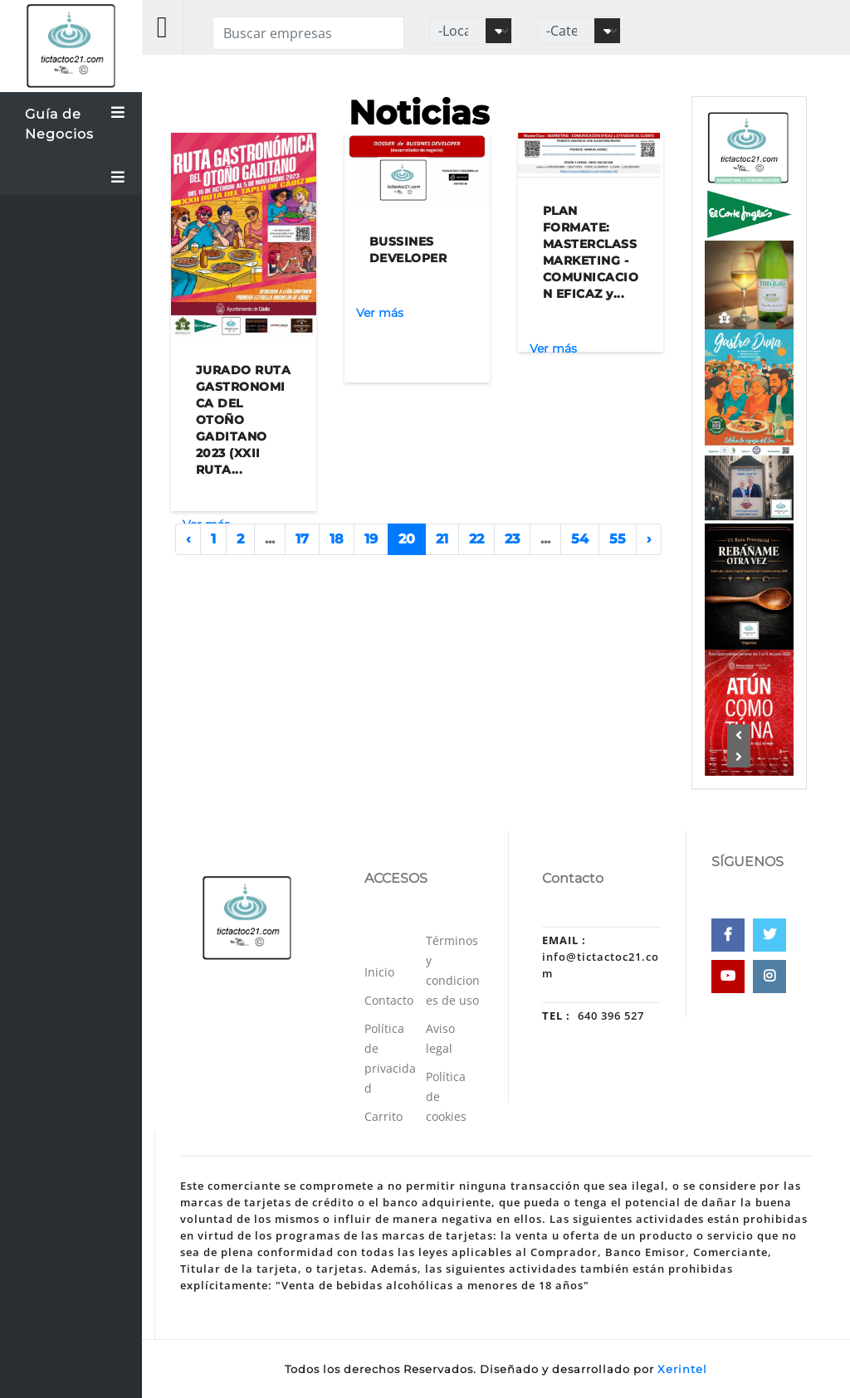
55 (617, 539)
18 (337, 539)
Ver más (379, 312)
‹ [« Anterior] (188, 539)
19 (371, 539)
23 (512, 539)
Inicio (379, 972)
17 (302, 539)
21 (442, 539)
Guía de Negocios (75, 122)
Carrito (383, 1116)
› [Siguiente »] (649, 539)
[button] (739, 735)
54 (580, 539)
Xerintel (682, 1369)
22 (476, 539)
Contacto (388, 1000)
